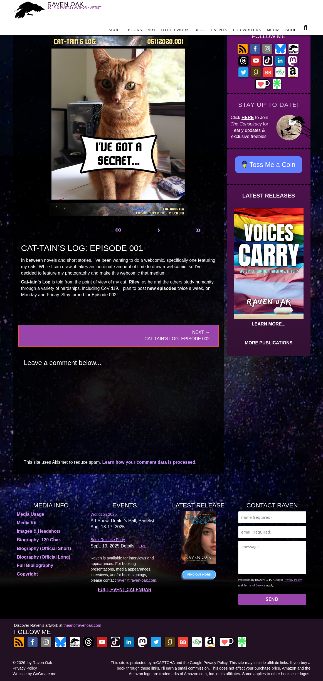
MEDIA (273, 31)
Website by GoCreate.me (34, 674)
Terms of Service (254, 585)
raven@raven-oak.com (136, 580)
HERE (247, 117)
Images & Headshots (39, 531)
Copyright (27, 574)
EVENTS (219, 31)
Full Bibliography (35, 565)
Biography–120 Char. (39, 539)
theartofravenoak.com (82, 625)
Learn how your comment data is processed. (149, 462)
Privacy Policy (293, 579)
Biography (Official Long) (43, 557)
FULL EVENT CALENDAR (125, 589)
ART (152, 31)
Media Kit (27, 522)
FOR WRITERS (247, 31)
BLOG (200, 31)
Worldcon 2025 (104, 514)
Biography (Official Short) (44, 548)
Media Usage (30, 514)
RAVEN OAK (82, 8)
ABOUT (115, 31)
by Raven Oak (40, 662)
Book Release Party (108, 539)
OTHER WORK (175, 31)
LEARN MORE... (268, 324)
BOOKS (135, 31)
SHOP (291, 31)
